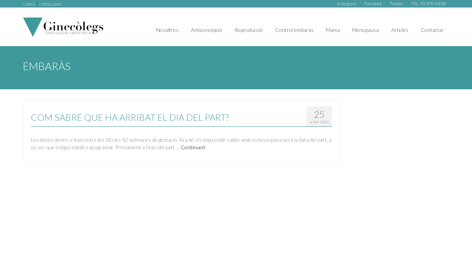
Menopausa (365, 30)
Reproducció (249, 30)
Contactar (432, 30)
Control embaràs (294, 30)
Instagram (347, 3)
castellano (50, 4)
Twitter (397, 3)
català (29, 4)
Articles (399, 30)
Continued (193, 147)
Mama (333, 30)
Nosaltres (167, 30)
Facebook (373, 3)
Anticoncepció (206, 30)
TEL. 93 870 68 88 (428, 3)
